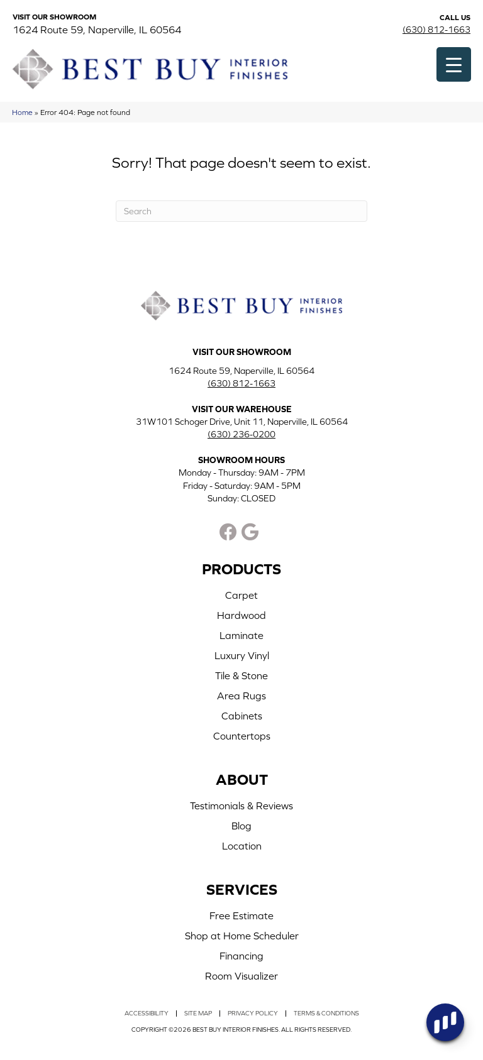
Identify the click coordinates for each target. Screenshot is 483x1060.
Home (22, 112)
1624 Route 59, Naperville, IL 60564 (97, 29)
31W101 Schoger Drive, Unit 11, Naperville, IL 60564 (242, 422)
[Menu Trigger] (453, 64)
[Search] (241, 211)
